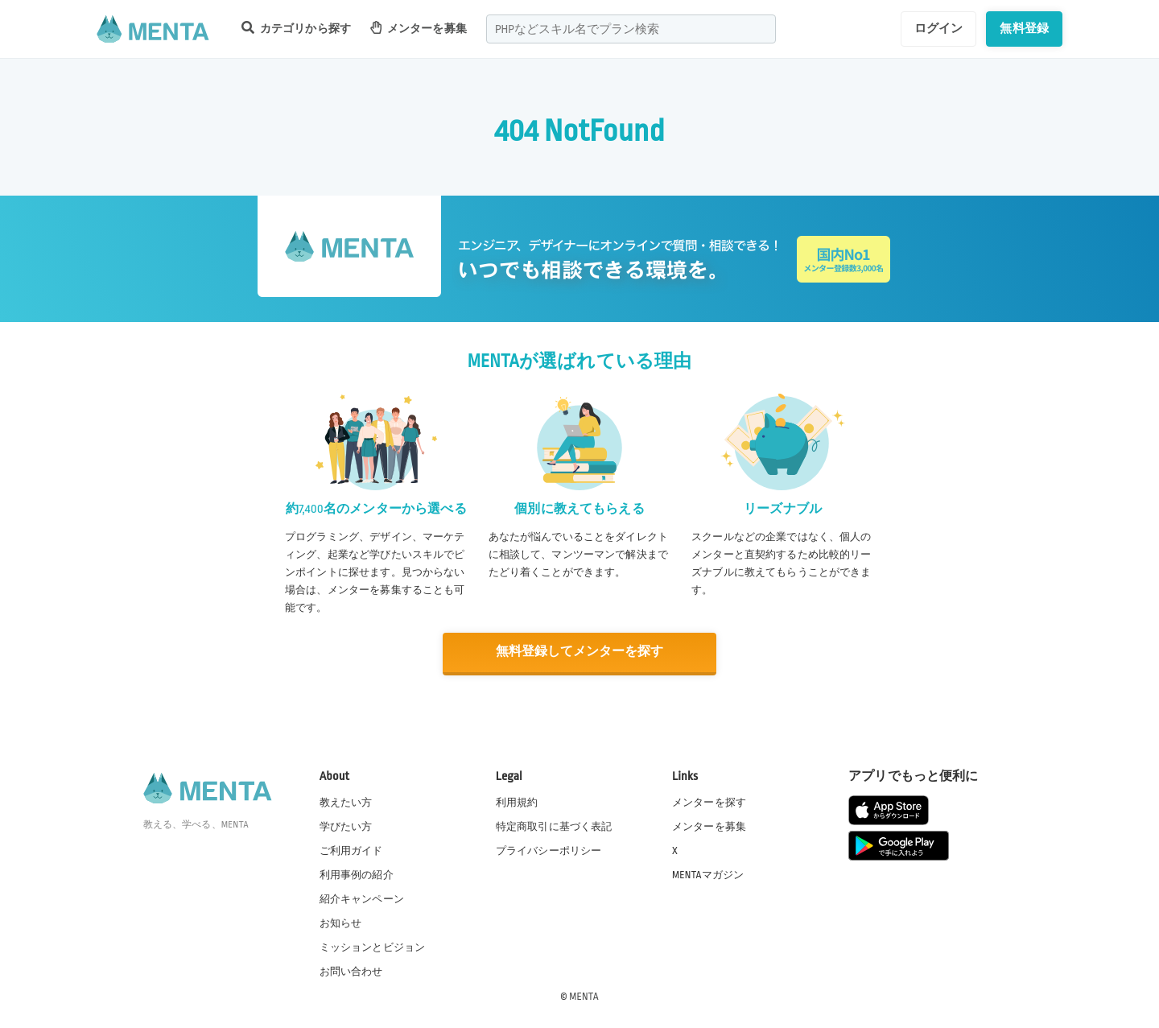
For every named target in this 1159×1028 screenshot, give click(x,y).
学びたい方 (346, 826)
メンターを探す (709, 801)
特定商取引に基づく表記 (554, 826)
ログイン (938, 28)
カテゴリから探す (296, 28)
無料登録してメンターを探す (579, 651)
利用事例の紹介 (357, 874)
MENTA (584, 995)
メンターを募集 (418, 28)
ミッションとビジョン (373, 946)
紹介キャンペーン (362, 898)
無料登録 (1024, 28)
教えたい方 (346, 801)
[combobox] (631, 28)
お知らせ (341, 922)
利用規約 (517, 801)
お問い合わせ (351, 970)
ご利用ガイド (351, 850)
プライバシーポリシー (549, 850)
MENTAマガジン (708, 874)
